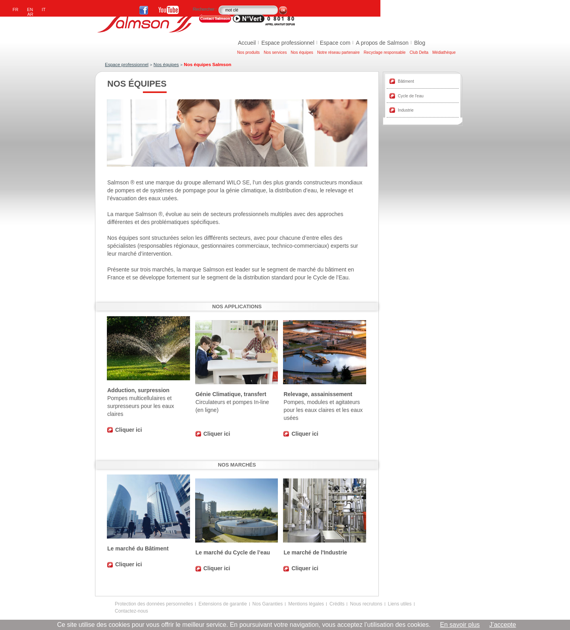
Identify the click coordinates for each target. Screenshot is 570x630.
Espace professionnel (287, 43)
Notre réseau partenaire (338, 52)
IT (44, 9)
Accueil (247, 43)
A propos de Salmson (382, 43)
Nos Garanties (268, 604)
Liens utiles (400, 604)
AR (30, 14)
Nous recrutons (366, 604)
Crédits (336, 604)
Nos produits (248, 52)
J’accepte (502, 624)
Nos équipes (302, 52)
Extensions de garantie (222, 604)
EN (30, 9)
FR (16, 9)
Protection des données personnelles (154, 604)
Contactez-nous (131, 611)
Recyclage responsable (385, 52)
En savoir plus (460, 624)
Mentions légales (306, 604)
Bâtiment (406, 81)
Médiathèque (444, 52)
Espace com (335, 43)
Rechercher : (205, 9)
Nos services (275, 52)
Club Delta (419, 52)
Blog (419, 43)
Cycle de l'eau (411, 96)
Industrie (406, 110)
